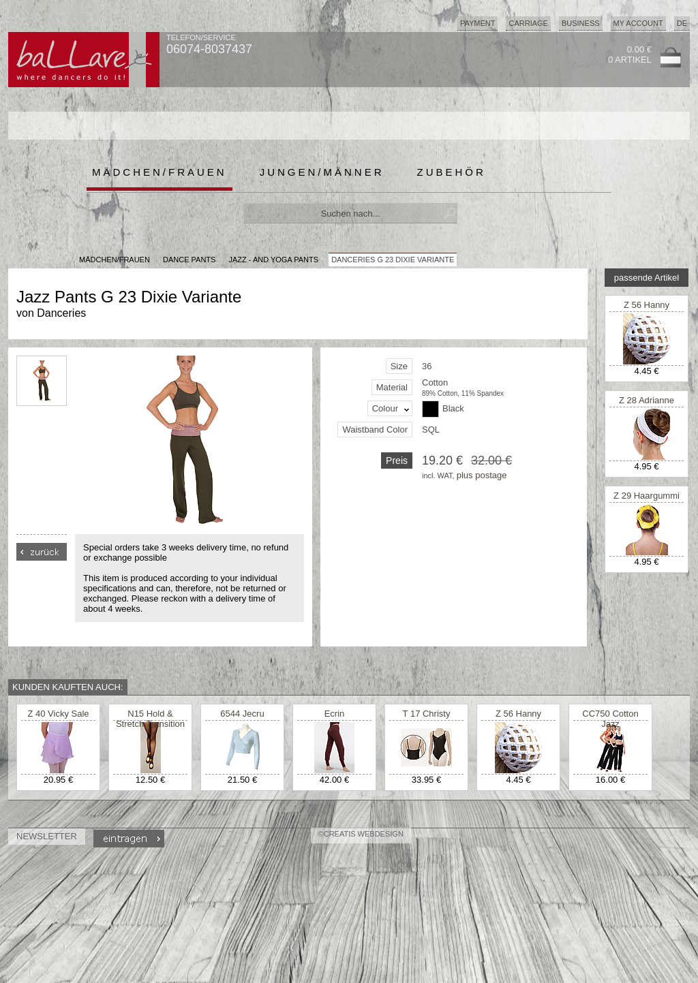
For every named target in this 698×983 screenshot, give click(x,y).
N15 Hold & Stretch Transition (150, 718)
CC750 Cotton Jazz (610, 718)
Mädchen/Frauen (159, 172)
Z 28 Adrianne (646, 400)
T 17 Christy (427, 713)
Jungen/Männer (322, 172)
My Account (638, 23)
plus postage (482, 475)
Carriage (528, 23)
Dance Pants (189, 259)
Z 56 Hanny (646, 305)
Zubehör (451, 172)
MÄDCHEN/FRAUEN (114, 259)
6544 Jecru (242, 713)
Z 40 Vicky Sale (58, 713)
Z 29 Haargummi (646, 495)
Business (581, 23)
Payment (478, 23)
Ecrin (334, 713)
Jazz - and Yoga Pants (273, 259)
